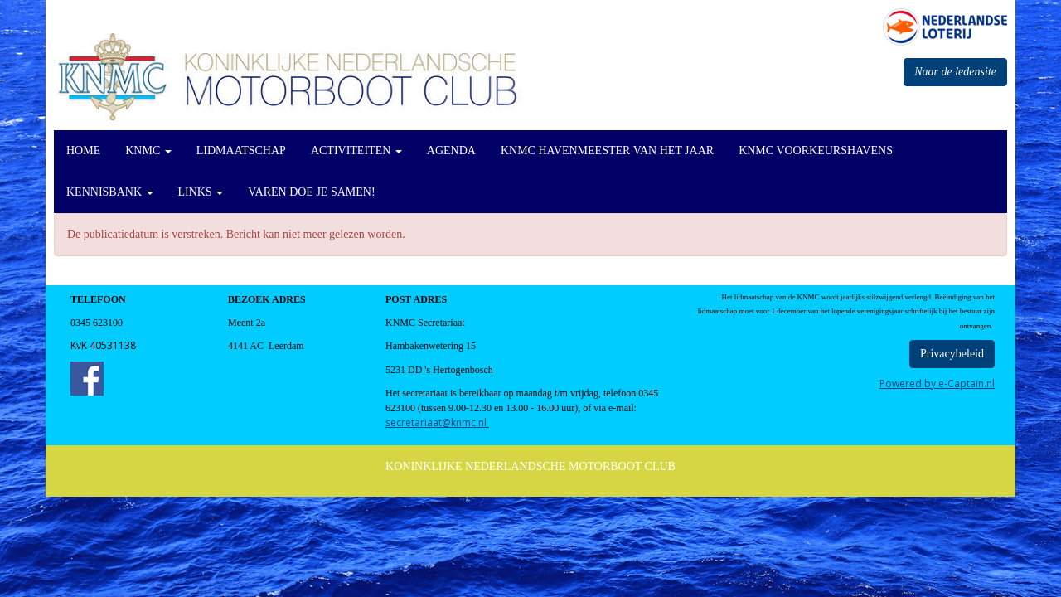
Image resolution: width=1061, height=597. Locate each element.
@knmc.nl (437, 422)
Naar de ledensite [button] (955, 72)
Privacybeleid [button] (952, 353)
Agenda (451, 150)
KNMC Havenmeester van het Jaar (607, 150)
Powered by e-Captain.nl (937, 383)
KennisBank (109, 192)
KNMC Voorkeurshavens (816, 150)
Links (201, 192)
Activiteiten (356, 150)
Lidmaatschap (241, 150)
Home (83, 150)
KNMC (148, 150)
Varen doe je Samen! (311, 192)
